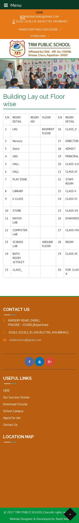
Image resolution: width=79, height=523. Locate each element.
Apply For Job (12, 418)
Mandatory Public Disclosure (38, 29)
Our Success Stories (16, 397)
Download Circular (15, 404)
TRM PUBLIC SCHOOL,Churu (33, 512)
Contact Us (10, 425)
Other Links (38, 36)
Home (39, 12)
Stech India (62, 519)
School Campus (13, 411)
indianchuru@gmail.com (39, 17)
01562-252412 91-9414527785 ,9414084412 (39, 21)
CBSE (6, 390)
